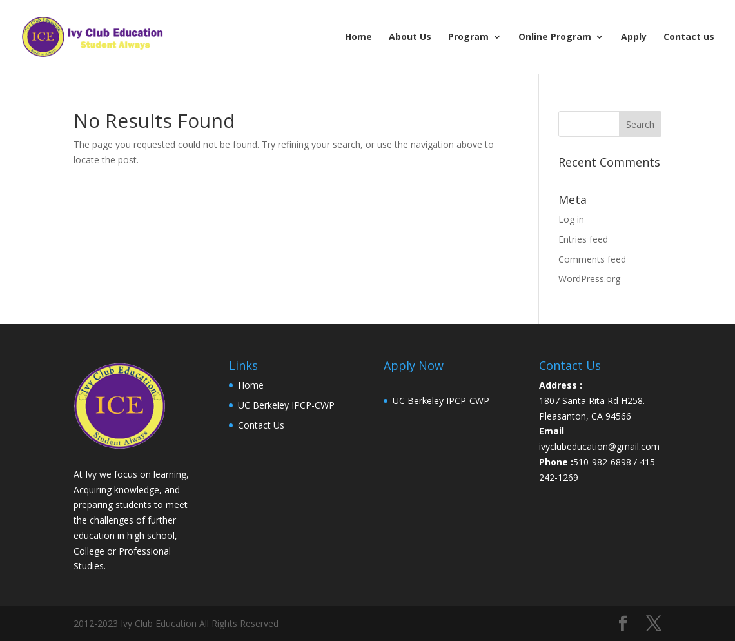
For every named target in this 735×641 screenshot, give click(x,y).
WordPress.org (589, 278)
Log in (571, 219)
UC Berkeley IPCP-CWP (286, 405)
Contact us (688, 37)
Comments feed (592, 259)
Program (468, 37)
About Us (410, 37)
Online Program (554, 37)
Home (358, 37)
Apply (634, 37)
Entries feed (583, 239)
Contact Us (261, 425)
